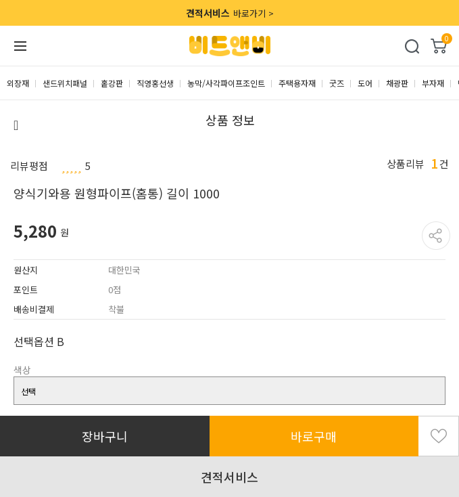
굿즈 (336, 83)
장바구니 (105, 436)
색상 (22, 369)
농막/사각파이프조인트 (226, 83)
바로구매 (314, 436)
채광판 (397, 83)
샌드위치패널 (65, 83)
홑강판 (112, 83)
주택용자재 (297, 83)
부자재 (433, 83)
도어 (365, 83)
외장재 (18, 83)
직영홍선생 (155, 83)
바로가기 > (230, 13)
